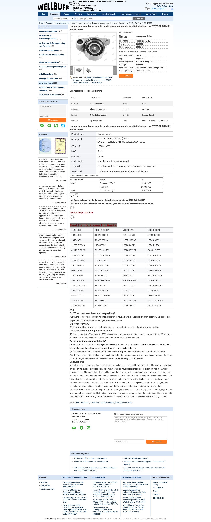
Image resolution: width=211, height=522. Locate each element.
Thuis (41, 23)
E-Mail (155, 491)
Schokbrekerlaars (46, 74)
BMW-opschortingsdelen (49, 50)
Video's (66, 14)
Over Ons (78, 14)
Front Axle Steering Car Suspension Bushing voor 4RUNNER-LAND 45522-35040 (74, 492)
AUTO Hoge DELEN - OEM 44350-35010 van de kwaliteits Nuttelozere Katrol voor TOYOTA (105, 502)
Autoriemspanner (62, 23)
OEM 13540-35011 (82, 403)
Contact (53, 120)
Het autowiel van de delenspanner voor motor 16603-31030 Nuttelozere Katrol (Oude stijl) (105, 510)
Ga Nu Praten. (162, 6)
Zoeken (140, 19)
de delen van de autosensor (50, 95)
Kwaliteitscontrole (109, 14)
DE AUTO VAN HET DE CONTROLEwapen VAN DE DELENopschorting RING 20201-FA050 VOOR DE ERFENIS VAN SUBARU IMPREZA (75, 509)
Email (171, 6)
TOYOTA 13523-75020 (123, 403)
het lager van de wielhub (48, 79)
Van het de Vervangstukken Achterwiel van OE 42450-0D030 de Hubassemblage (135, 484)
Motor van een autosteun (49, 62)
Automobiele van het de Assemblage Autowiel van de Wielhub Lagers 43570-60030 (134, 500)
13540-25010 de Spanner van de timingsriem (91, 462)
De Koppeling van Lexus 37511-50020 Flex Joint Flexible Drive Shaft (75, 500)
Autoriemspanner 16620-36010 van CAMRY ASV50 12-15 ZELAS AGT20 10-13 (105, 484)
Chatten (126, 75)
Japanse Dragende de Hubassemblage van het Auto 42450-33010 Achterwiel (134, 492)
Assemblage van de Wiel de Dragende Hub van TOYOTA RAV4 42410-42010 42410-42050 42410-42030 (133, 508)
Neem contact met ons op (131, 14)
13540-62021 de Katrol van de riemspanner (90, 458)
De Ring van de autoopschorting (51, 55)
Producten (54, 14)
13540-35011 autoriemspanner (102, 403)
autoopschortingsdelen (48, 31)
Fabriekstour (92, 14)
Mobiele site (158, 498)
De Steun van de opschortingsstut (52, 67)
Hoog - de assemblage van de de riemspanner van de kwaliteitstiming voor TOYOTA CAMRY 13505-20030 (92, 80)
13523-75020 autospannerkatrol (136, 458)
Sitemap (156, 494)
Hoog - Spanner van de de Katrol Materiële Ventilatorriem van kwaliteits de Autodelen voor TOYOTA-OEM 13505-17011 (105, 493)
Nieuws (165, 14)
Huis (43, 14)
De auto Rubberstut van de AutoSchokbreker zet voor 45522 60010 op (73, 484)
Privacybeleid (50, 519)
